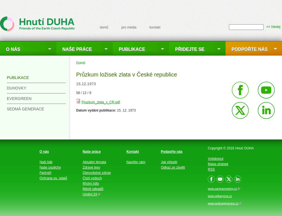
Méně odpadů (93, 189)
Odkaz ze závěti (173, 167)
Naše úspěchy (50, 167)
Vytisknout (215, 159)
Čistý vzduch (92, 178)
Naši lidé (45, 162)
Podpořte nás (250, 49)
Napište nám (135, 162)
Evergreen (19, 98)
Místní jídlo (91, 184)
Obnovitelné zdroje (97, 173)
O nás (13, 49)
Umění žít (91, 194)
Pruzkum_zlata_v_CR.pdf (100, 102)
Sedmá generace (25, 109)
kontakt (154, 27)
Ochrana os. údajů (53, 178)
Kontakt (132, 152)
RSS (211, 169)
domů (104, 27)
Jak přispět (169, 162)
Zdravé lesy (91, 167)
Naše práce (77, 49)
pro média (128, 27)
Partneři (45, 173)
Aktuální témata (94, 162)
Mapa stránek (218, 164)
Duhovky (16, 88)
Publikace (132, 49)
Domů (80, 63)
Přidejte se (189, 49)
